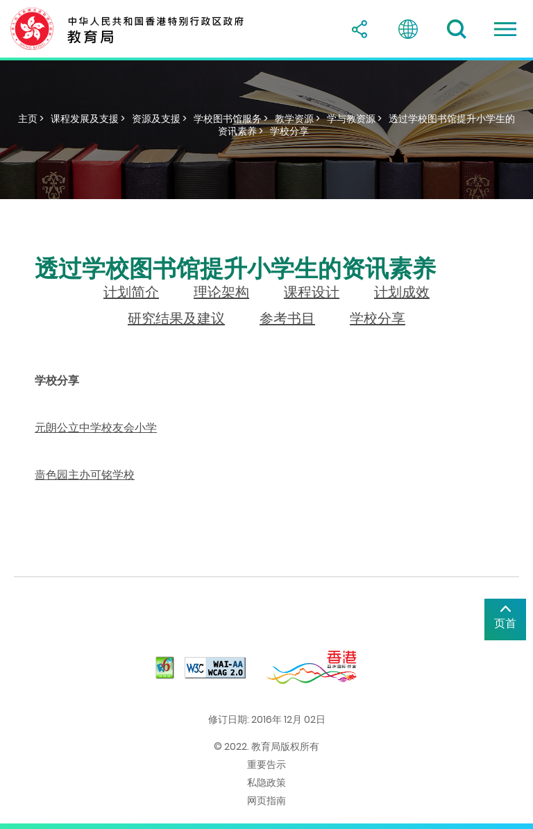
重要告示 (266, 764)
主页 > (31, 119)
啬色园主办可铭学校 (85, 475)
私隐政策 (266, 782)
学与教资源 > (354, 119)
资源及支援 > (159, 119)
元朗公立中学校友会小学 (96, 428)
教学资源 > (297, 119)
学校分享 (289, 131)
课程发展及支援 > (88, 119)
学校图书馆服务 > (231, 119)
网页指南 (266, 800)
